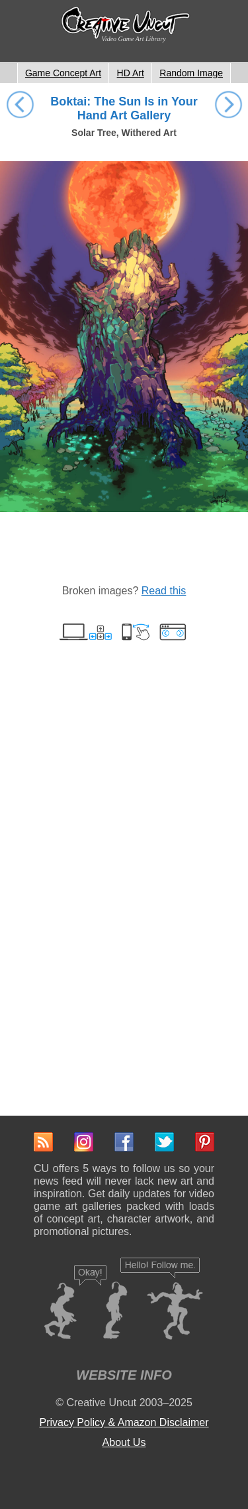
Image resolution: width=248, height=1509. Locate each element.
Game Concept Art (63, 73)
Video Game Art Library (134, 38)
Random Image (191, 73)
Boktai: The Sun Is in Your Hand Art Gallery (123, 108)
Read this (164, 590)
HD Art (130, 73)
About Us (124, 1442)
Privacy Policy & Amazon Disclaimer (123, 1422)
